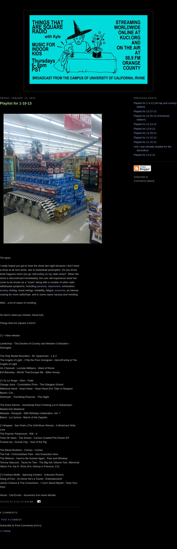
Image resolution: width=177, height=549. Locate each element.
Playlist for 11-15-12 (145, 142)
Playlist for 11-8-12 (144, 154)
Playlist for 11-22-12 (145, 137)
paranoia (42, 286)
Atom (38, 525)
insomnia (60, 290)
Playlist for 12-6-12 (144, 128)
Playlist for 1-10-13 (16, 103)
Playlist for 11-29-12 (145, 133)
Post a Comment (11, 520)
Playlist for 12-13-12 (145, 124)
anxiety (4, 290)
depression (54, 286)
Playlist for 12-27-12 (145, 111)
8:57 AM (29, 502)
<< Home (5, 531)
